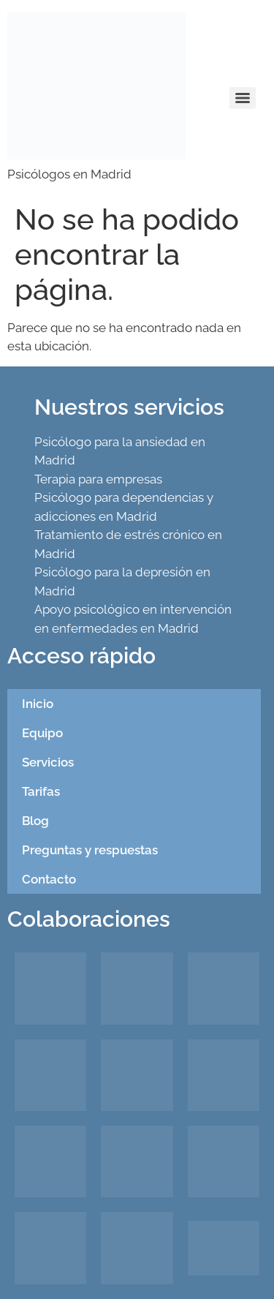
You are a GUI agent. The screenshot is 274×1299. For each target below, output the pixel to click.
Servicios (48, 762)
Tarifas (41, 791)
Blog (35, 820)
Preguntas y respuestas (90, 850)
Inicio (37, 703)
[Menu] (242, 98)
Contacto (49, 879)
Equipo (42, 733)
